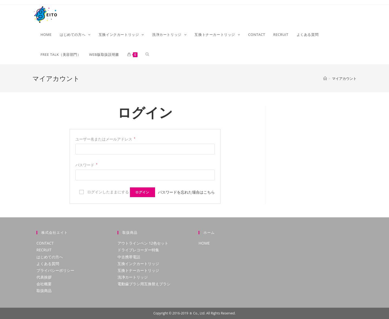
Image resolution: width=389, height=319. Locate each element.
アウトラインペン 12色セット (143, 243)
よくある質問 (47, 263)
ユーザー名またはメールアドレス (105, 139)
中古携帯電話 (129, 256)
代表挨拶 (44, 277)
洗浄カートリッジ (133, 277)
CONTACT (44, 243)
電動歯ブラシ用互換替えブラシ (144, 283)
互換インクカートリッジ (138, 263)
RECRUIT (44, 249)
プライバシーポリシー (55, 270)
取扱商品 (44, 290)
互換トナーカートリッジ (138, 270)
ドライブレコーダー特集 (138, 249)
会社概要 (44, 283)
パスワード (86, 164)
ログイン (142, 192)
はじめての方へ (49, 256)
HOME (204, 243)
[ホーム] (325, 78)
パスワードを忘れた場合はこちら (186, 192)
